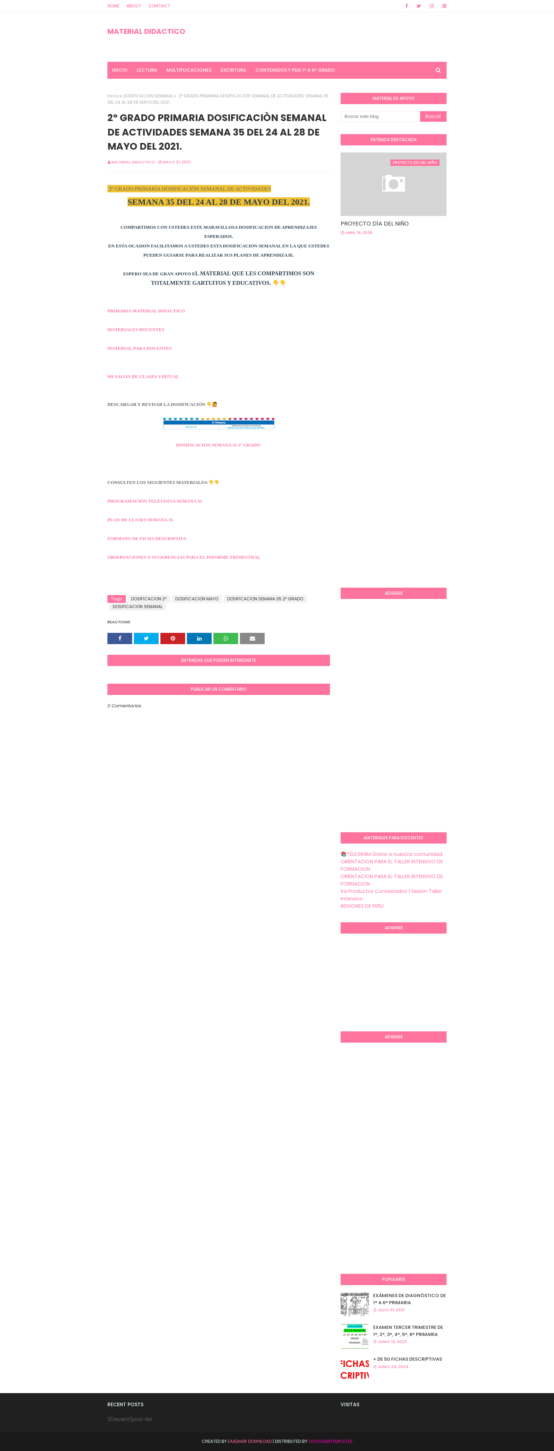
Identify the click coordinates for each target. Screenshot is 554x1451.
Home (113, 6)
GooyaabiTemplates (330, 1441)
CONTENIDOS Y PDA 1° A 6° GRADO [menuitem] (295, 70)
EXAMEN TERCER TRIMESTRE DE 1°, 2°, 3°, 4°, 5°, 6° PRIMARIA (408, 1331)
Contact (159, 6)
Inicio (113, 96)
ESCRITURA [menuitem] (233, 70)
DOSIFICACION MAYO (196, 599)
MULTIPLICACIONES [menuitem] (189, 70)
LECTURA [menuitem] (147, 70)
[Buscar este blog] (380, 116)
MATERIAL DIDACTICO (146, 31)
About (133, 6)
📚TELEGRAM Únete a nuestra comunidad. (392, 854)
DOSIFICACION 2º (148, 599)
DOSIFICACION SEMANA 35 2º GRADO (218, 445)
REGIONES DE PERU (362, 906)
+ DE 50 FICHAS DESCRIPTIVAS (407, 1359)
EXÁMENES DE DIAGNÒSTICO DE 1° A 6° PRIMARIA (409, 1299)
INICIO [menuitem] (120, 70)
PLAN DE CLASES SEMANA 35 (140, 519)
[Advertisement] (369, 467)
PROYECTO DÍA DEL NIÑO (375, 224)
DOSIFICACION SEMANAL (148, 96)
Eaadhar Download (250, 1441)
